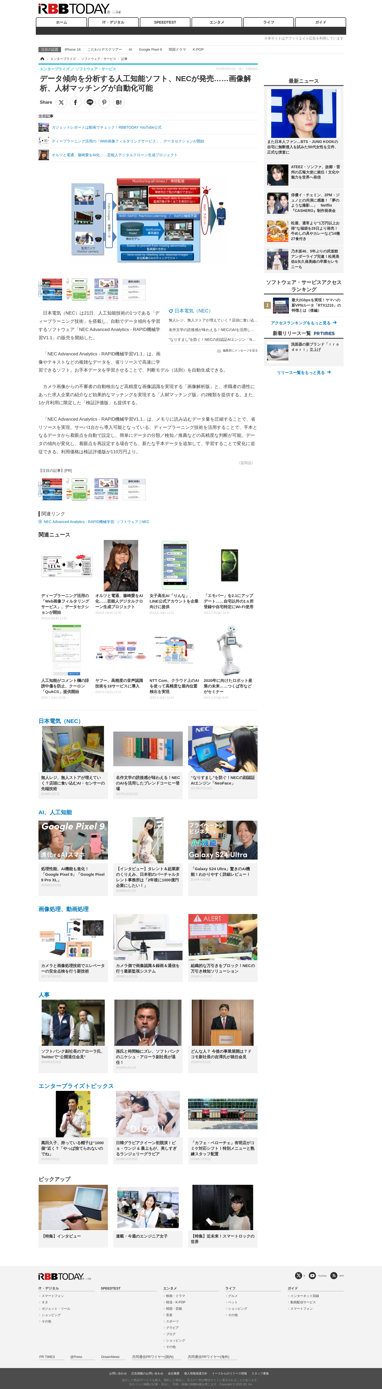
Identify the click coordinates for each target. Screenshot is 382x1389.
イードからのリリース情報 (229, 1373)
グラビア (172, 1328)
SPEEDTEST (165, 22)
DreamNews (110, 1357)
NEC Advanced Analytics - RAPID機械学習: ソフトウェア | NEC (96, 522)
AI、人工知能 (55, 812)
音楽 (169, 1315)
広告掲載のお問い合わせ (147, 1373)
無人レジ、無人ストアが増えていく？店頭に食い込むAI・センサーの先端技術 (233, 320)
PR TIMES (47, 1357)
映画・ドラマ (175, 1296)
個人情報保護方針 (195, 1373)
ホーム (61, 22)
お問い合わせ (118, 1373)
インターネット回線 (304, 1296)
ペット (233, 1302)
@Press (76, 1357)
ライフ (268, 22)
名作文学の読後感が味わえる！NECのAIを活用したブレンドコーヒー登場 (230, 330)
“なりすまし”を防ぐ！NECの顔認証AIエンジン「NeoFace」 (218, 339)
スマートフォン (53, 1296)
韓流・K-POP (175, 1302)
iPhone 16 (73, 49)
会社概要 (174, 1373)
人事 (44, 995)
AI (130, 49)
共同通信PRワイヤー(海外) (208, 1357)
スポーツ (172, 1321)
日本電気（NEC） (194, 310)
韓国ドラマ (177, 49)
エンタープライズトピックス (76, 1086)
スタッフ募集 (260, 1373)
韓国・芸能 (174, 1308)
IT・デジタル (113, 22)
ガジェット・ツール (56, 1308)
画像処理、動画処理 (63, 909)
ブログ (171, 1334)
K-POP (198, 49)
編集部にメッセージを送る (240, 350)
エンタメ (217, 22)
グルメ (233, 1296)
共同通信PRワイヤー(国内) (152, 1357)
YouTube (322, 1275)
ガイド (320, 22)
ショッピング (51, 1315)
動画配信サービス (303, 1302)
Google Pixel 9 (150, 49)
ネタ (45, 1302)
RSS (342, 1275)
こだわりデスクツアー (105, 49)
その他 (46, 1321)
